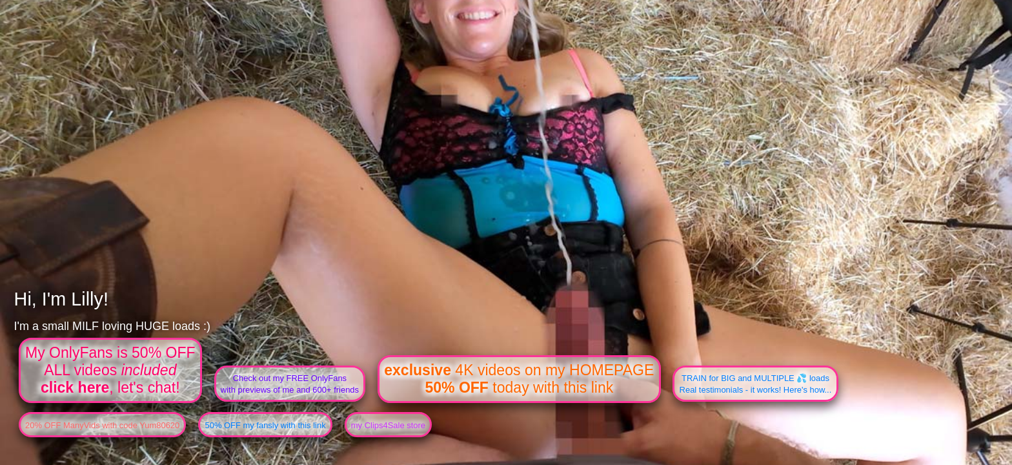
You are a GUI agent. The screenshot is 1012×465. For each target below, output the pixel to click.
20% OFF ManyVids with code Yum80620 (102, 425)
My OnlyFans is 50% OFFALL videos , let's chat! (110, 370)
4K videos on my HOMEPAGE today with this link (519, 379)
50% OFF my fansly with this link (265, 425)
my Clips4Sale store (388, 425)
